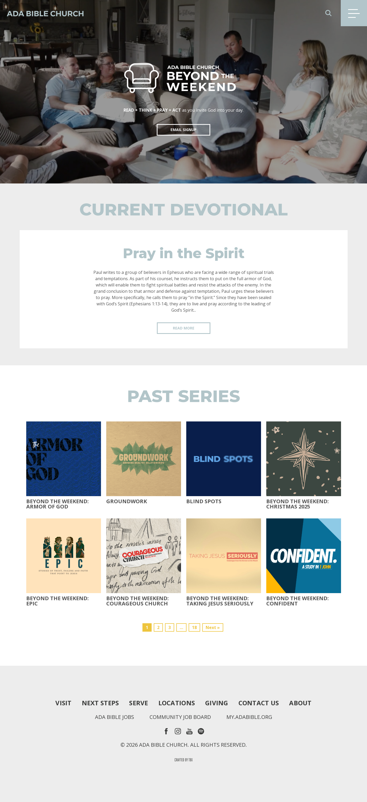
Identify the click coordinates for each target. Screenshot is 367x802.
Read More (183, 328)
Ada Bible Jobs (114, 717)
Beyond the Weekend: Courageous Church (137, 601)
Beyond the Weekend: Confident (297, 601)
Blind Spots (203, 501)
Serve (138, 703)
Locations (176, 703)
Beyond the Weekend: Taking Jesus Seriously (219, 601)
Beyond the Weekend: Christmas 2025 (297, 504)
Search (328, 13)
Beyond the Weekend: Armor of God (57, 504)
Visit (63, 703)
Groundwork (126, 501)
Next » (213, 627)
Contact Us (258, 703)
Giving (216, 703)
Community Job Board (180, 717)
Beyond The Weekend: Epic (57, 601)
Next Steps (100, 703)
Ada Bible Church (42, 13)
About (300, 703)
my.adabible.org (249, 717)
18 (194, 627)
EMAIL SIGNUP (183, 129)
